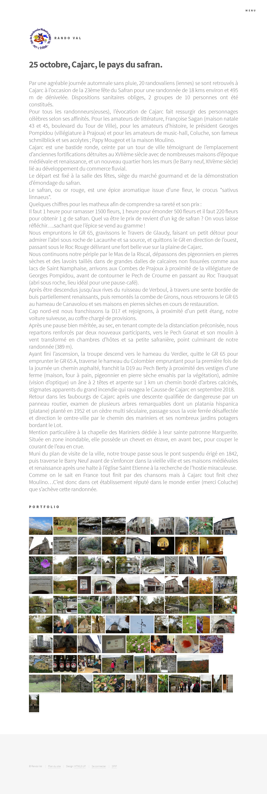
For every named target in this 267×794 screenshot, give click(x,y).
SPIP (114, 766)
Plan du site (54, 766)
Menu (250, 10)
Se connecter (99, 766)
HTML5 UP (80, 766)
